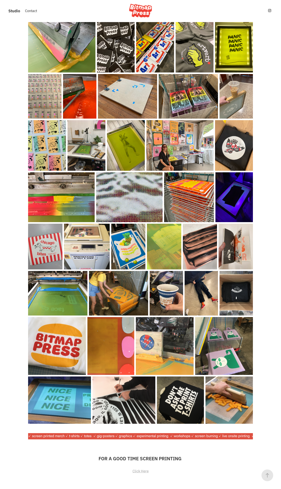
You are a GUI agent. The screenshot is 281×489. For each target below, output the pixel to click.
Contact (31, 10)
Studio (14, 10)
